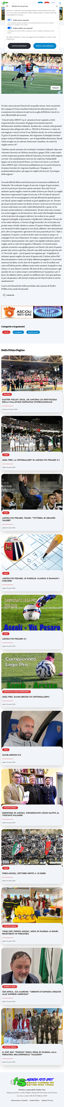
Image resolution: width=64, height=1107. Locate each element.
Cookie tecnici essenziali (21, 20)
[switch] (9, 28)
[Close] (57, 6)
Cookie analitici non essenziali (22, 28)
